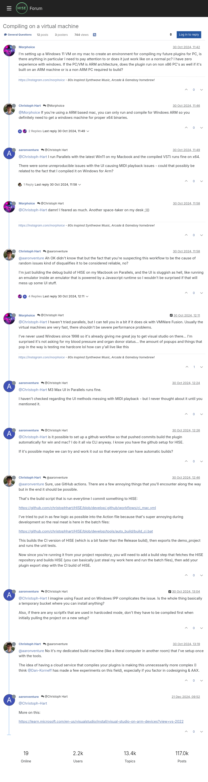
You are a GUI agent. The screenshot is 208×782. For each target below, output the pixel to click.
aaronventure (29, 150)
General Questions (18, 34)
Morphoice (27, 47)
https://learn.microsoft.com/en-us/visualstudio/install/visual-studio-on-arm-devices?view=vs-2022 (101, 721)
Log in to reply (189, 34)
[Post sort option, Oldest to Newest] (171, 34)
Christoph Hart (30, 105)
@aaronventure (55, 251)
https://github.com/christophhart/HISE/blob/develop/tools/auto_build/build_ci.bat (86, 531)
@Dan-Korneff (40, 670)
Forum (36, 8)
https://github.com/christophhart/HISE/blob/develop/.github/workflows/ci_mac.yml (87, 508)
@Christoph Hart (54, 150)
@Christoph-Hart (33, 157)
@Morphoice (53, 105)
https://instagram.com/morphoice (41, 80)
